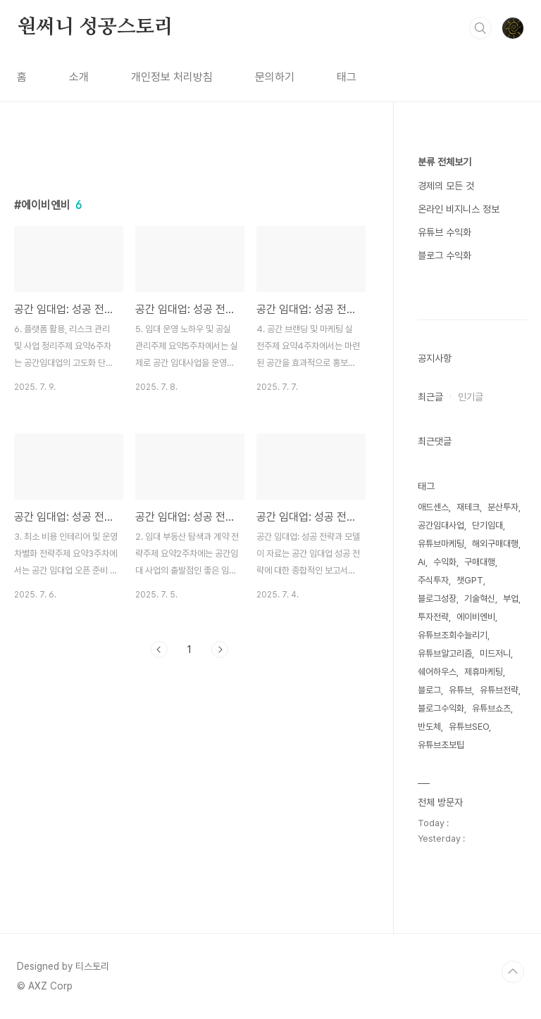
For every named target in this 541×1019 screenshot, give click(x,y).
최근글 (430, 397)
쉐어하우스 (437, 671)
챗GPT (469, 580)
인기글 (470, 397)
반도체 (429, 726)
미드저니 (495, 653)
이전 (159, 649)
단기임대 (487, 525)
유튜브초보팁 (441, 745)
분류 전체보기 (444, 161)
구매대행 (479, 562)
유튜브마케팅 (441, 543)
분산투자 (502, 507)
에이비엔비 (475, 617)
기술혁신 (479, 598)
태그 (346, 77)
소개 (79, 77)
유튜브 (460, 690)
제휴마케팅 (483, 671)
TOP (513, 972)
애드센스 (433, 507)
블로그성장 (437, 598)
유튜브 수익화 (444, 232)
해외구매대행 (495, 543)
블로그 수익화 (444, 255)
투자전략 (433, 617)
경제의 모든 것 (446, 185)
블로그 (429, 690)
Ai (421, 562)
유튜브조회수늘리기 (452, 635)
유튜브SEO (469, 726)
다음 (219, 649)
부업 (510, 598)
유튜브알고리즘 (445, 653)
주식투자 (433, 580)
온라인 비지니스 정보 (458, 209)
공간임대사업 (441, 525)
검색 (480, 28)
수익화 (444, 562)
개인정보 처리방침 (172, 77)
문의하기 (274, 77)
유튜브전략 (499, 690)
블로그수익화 (441, 708)
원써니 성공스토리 (95, 27)
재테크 (468, 507)
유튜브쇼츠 (491, 708)
